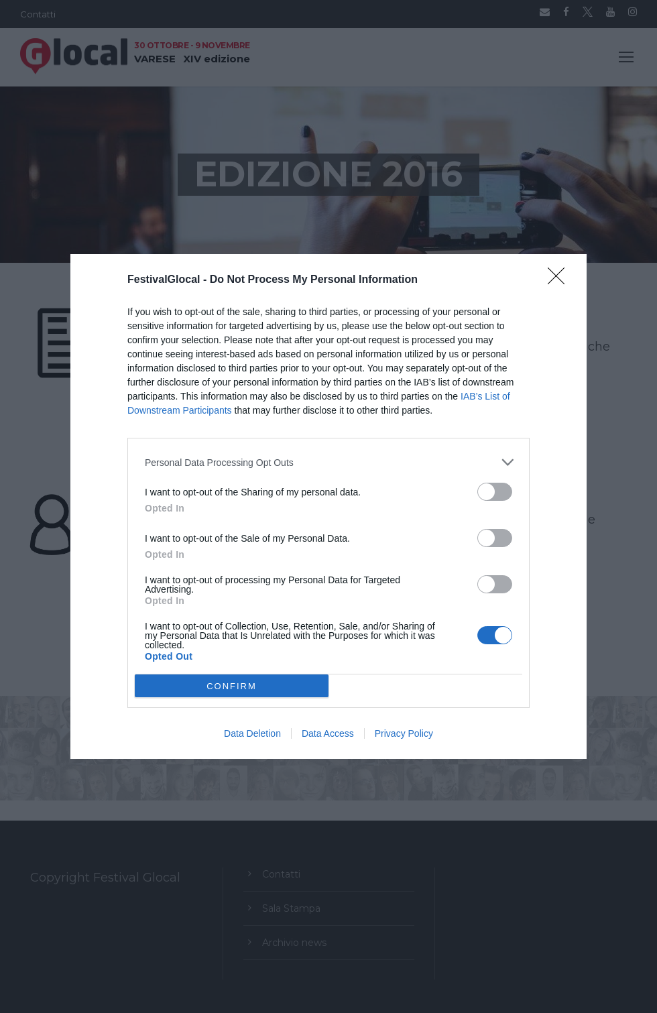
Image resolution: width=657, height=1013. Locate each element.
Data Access (328, 733)
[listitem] (328, 462)
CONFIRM (231, 686)
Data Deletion (252, 733)
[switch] (494, 492)
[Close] (560, 280)
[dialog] (328, 506)
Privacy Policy (404, 733)
